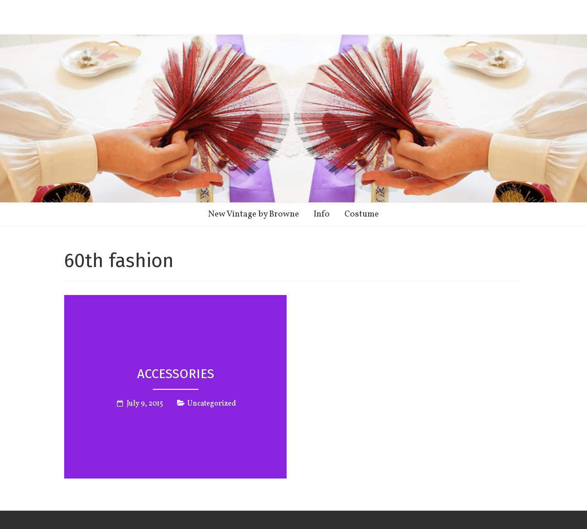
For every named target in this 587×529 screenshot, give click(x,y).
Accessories (175, 373)
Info (322, 214)
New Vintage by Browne (253, 214)
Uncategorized (211, 404)
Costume (361, 214)
